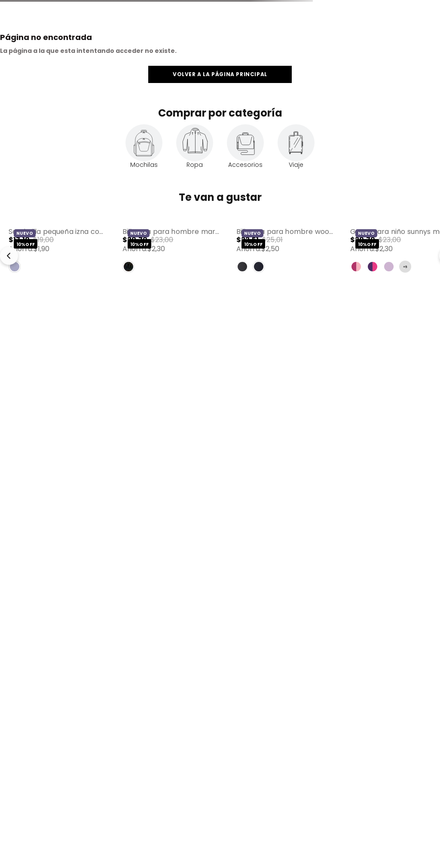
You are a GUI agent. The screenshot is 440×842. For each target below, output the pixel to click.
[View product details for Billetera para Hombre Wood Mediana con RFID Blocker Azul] (285, 252)
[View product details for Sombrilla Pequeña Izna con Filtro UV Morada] (58, 252)
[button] (58, 252)
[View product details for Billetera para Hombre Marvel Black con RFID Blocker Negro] (171, 252)
